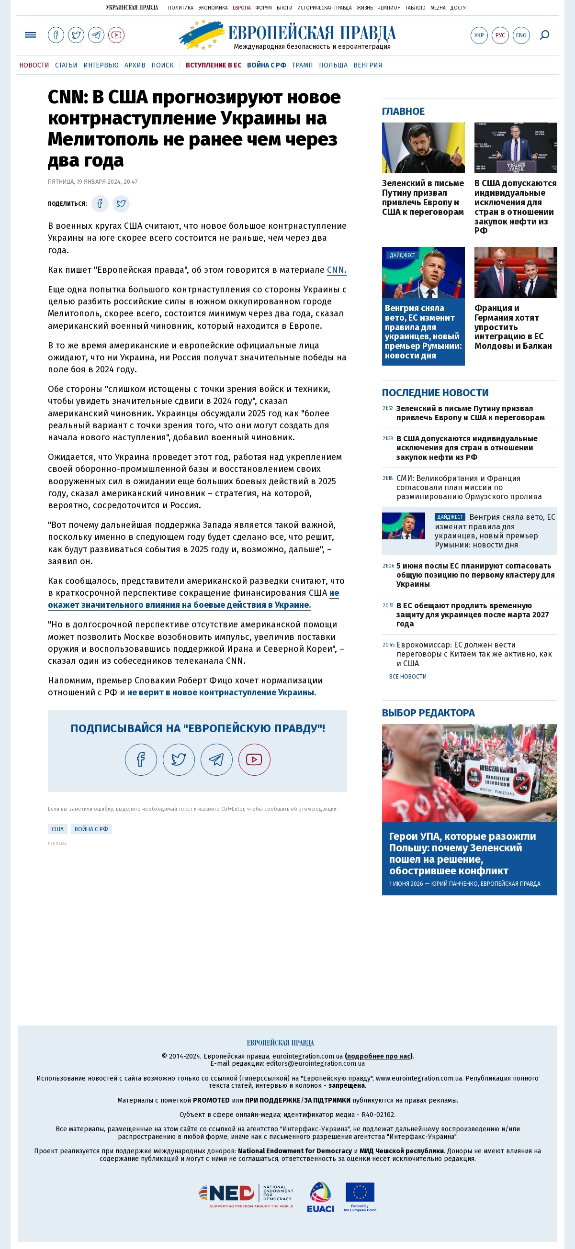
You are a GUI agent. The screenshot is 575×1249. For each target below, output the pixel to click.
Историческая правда (324, 8)
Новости (34, 65)
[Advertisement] (197, 913)
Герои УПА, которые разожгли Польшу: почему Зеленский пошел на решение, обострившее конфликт (462, 854)
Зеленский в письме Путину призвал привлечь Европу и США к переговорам (423, 198)
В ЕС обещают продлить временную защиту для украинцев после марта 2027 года (472, 614)
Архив (135, 65)
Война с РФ (266, 65)
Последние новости (435, 392)
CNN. (337, 270)
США (58, 829)
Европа (242, 8)
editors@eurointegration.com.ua (315, 1063)
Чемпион (389, 8)
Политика (180, 8)
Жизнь (365, 8)
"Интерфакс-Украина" (315, 1129)
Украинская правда (132, 7)
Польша (333, 65)
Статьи (66, 65)
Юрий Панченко (454, 884)
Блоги (285, 8)
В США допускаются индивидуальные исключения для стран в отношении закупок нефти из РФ (515, 207)
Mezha (438, 8)
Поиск (162, 65)
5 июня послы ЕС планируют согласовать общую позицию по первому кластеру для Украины (475, 575)
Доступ (460, 8)
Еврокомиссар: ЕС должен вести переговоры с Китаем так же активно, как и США (474, 654)
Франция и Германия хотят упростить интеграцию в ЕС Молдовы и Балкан (513, 327)
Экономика (213, 8)
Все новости (408, 676)
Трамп (302, 65)
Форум (264, 8)
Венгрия (368, 65)
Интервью (101, 65)
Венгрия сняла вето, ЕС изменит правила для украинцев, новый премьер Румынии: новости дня (423, 332)
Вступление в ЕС (213, 65)
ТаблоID (416, 8)
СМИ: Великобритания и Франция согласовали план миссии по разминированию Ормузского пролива (469, 487)
